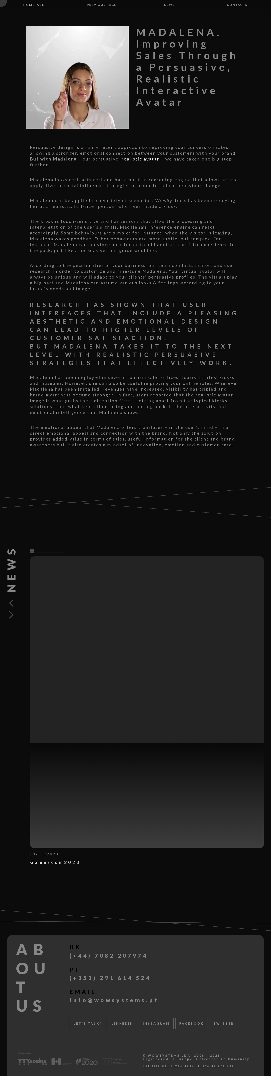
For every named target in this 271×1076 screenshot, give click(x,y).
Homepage (33, 4)
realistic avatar (140, 158)
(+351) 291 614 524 (110, 978)
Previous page (101, 4)
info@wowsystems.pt (114, 1000)
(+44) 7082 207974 (109, 955)
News (169, 4)
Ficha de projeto (216, 1065)
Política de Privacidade (169, 1065)
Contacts (237, 4)
